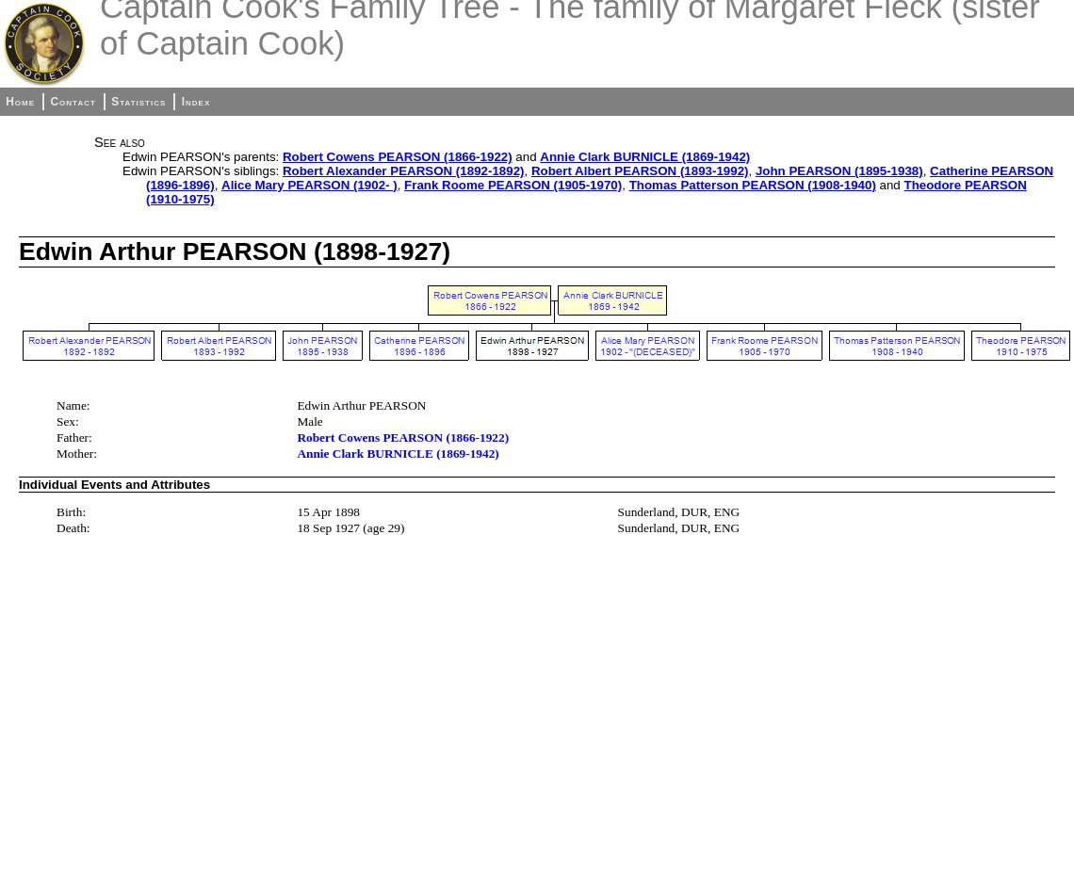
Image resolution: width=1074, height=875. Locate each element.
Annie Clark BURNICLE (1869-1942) (645, 157)
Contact (72, 101)
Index (196, 101)
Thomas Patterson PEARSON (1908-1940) (752, 185)
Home (20, 101)
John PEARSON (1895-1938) (839, 171)
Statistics (138, 101)
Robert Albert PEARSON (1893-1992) (640, 171)
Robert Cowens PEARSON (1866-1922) (398, 157)
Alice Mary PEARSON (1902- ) (309, 185)
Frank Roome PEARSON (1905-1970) (513, 185)
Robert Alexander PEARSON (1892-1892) (404, 171)
